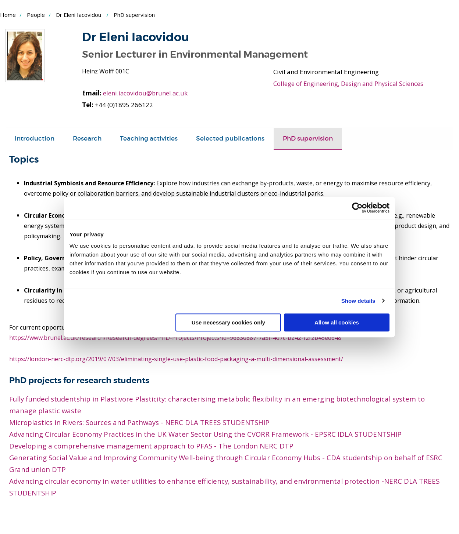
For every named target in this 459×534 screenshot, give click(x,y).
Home (8, 14)
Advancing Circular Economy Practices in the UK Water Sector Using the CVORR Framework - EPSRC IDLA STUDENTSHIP (205, 434)
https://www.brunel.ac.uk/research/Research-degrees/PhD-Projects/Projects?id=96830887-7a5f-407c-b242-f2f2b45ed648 (176, 338)
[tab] (35, 139)
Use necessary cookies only (228, 322)
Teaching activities (149, 138)
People (36, 14)
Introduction (34, 138)
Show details (358, 301)
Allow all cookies (336, 322)
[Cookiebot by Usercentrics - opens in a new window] (357, 207)
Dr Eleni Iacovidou (78, 14)
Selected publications (230, 138)
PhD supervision (308, 138)
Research (87, 138)
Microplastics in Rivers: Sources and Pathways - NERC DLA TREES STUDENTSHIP (139, 422)
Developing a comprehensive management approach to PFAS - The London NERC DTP (151, 445)
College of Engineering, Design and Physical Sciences (349, 83)
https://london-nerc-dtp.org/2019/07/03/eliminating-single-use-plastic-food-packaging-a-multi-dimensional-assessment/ (176, 359)
